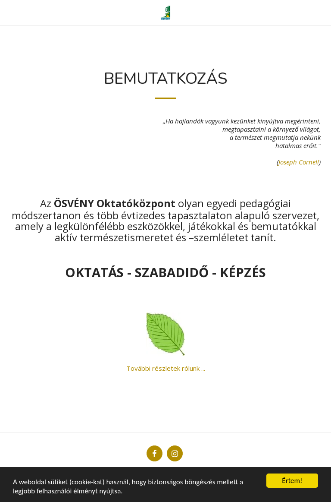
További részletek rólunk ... (165, 368)
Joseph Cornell (298, 162)
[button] (9, 12)
